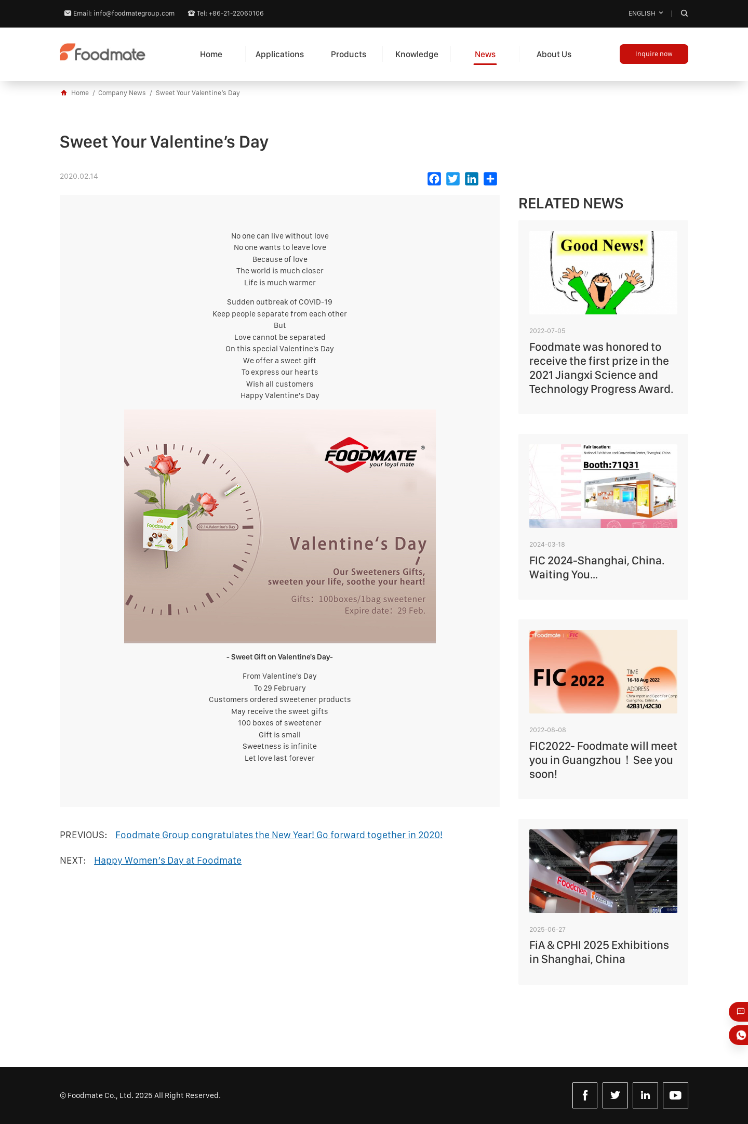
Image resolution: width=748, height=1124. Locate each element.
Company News (122, 93)
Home (211, 54)
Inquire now (654, 54)
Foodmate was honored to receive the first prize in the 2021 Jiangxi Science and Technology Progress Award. (601, 367)
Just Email (742, 1012)
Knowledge (416, 54)
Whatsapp (742, 1035)
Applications (280, 54)
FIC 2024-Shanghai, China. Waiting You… (596, 567)
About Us (554, 54)
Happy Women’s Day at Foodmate (168, 860)
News (485, 54)
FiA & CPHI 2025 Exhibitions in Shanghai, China (599, 952)
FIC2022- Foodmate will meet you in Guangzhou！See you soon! (603, 760)
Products (348, 54)
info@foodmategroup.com (134, 13)
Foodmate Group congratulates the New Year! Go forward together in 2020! (279, 835)
